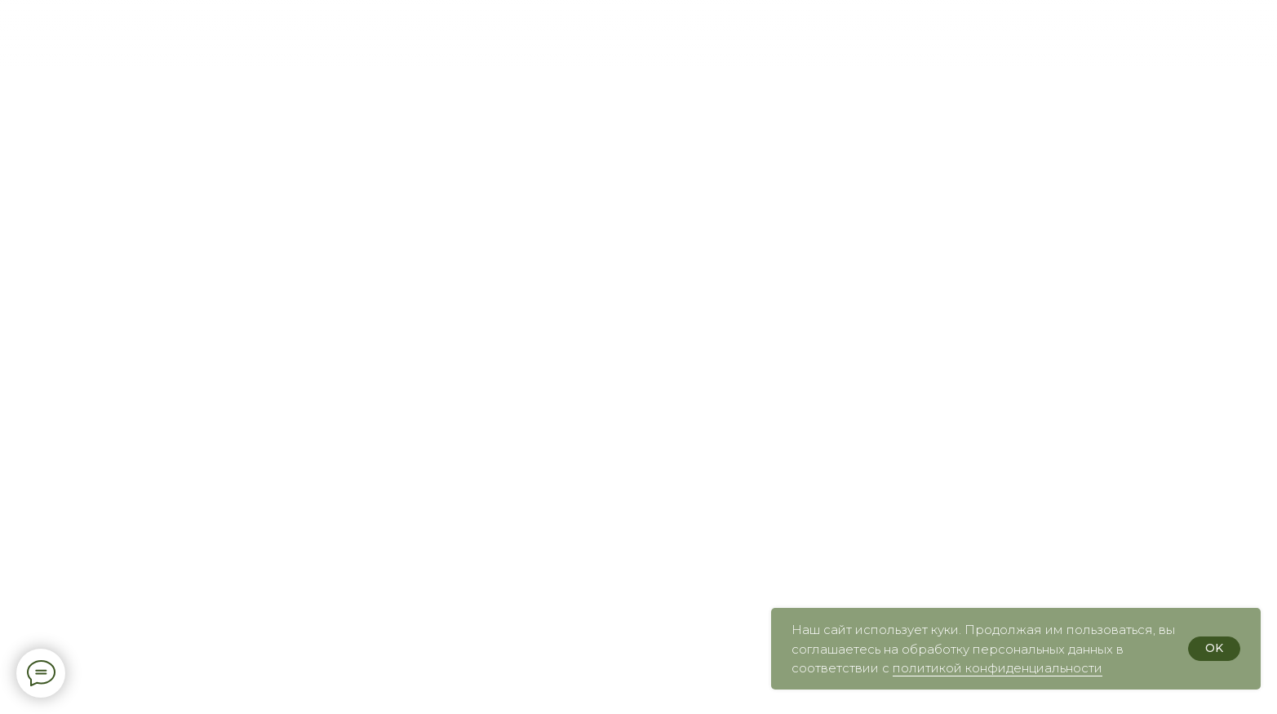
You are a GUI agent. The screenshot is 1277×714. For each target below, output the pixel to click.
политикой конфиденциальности (997, 668)
